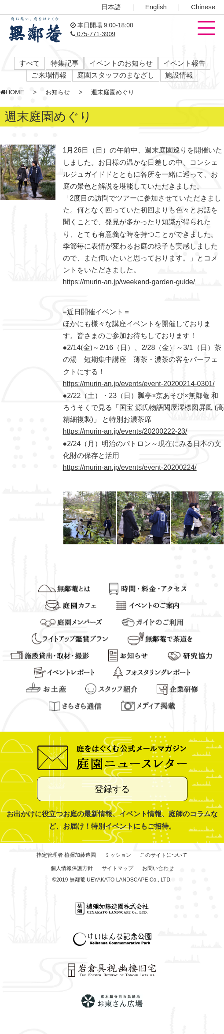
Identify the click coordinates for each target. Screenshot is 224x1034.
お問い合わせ (158, 868)
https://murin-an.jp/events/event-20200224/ (130, 467)
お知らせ (57, 92)
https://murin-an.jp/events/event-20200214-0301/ (139, 383)
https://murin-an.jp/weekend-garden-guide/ (129, 282)
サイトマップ (117, 868)
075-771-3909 (92, 33)
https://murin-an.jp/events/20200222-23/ (125, 431)
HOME (12, 92)
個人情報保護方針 (72, 868)
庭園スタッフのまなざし (115, 75)
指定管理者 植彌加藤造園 (66, 855)
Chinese (203, 7)
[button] (206, 29)
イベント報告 (184, 63)
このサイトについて (163, 855)
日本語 (111, 7)
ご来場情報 (48, 75)
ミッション (118, 855)
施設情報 (179, 75)
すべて (29, 63)
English (156, 7)
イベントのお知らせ (121, 63)
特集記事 (65, 63)
